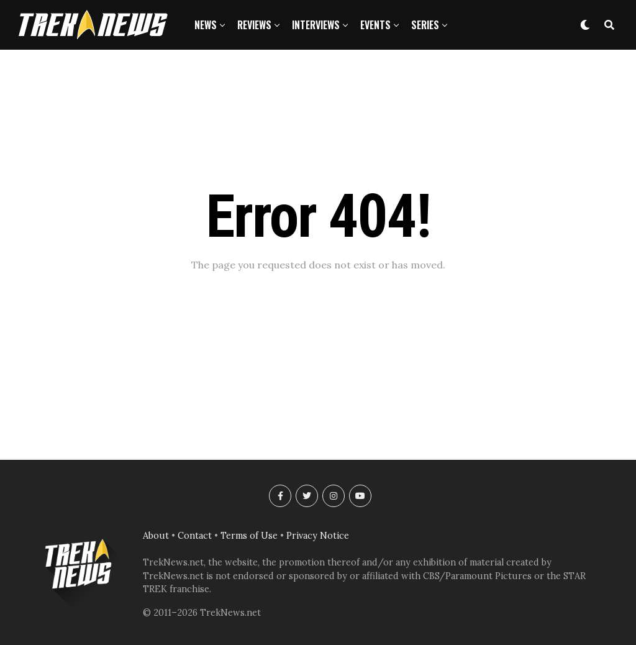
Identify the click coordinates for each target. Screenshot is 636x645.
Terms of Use (249, 535)
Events (375, 24)
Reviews (254, 24)
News (205, 24)
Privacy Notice (317, 535)
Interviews (316, 24)
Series (425, 24)
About (156, 535)
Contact (195, 535)
